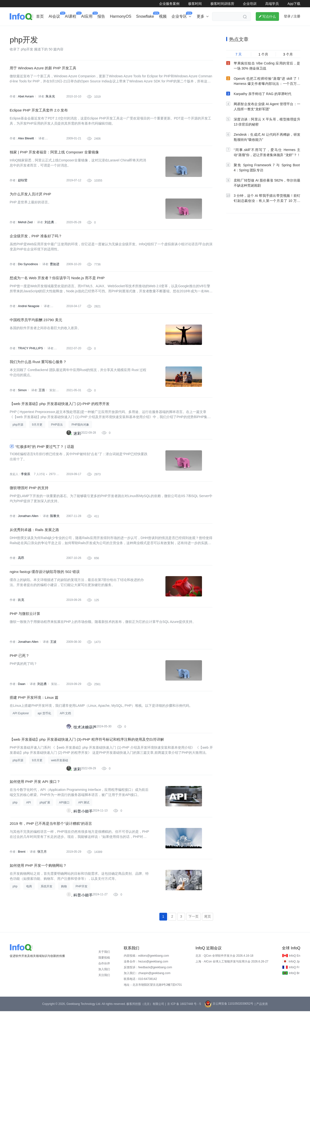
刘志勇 (48, 251)
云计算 (197, 30)
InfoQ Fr (294, 1092)
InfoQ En (294, 1080)
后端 (99, 30)
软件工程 (177, 30)
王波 (52, 729)
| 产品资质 (261, 1128)
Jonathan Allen (27, 586)
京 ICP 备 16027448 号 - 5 (184, 1128)
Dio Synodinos (27, 299)
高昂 (21, 633)
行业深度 (40, 30)
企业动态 (18, 30)
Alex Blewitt (25, 156)
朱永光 (49, 108)
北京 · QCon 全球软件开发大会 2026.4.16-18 (224, 1080)
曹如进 (52, 299)
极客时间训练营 (222, 4)
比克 (21, 681)
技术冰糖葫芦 (85, 826)
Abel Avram (25, 108)
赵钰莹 (22, 204)
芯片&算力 (119, 30)
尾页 (207, 1041)
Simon (22, 442)
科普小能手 (83, 922)
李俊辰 (25, 538)
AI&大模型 (63, 30)
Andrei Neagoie (28, 347)
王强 (41, 442)
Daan (21, 777)
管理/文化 (237, 30)
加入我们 (104, 1094)
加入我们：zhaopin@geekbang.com (147, 1098)
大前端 (216, 30)
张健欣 (54, 347)
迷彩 (77, 492)
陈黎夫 (53, 586)
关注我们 (104, 1100)
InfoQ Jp (294, 1086)
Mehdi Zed (25, 251)
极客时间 (195, 4)
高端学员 (272, 4)
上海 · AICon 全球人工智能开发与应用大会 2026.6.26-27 (231, 1086)
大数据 (156, 30)
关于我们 (104, 1076)
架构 (139, 30)
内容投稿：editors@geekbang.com (146, 1080)
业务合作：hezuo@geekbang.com (146, 1086)
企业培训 (249, 4)
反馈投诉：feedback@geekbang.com (148, 1092)
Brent (21, 967)
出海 (83, 30)
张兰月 (41, 967)
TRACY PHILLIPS (29, 395)
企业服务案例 (169, 4)
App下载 (293, 4)
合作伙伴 (104, 1088)
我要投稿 (104, 1082)
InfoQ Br (294, 1098)
